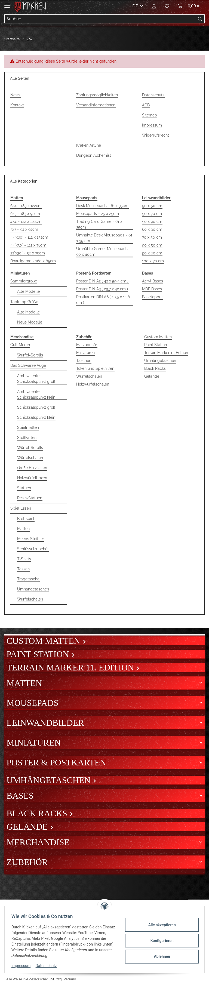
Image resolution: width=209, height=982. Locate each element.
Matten (23, 529)
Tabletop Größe (24, 302)
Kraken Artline (88, 145)
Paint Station (155, 345)
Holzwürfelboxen (32, 478)
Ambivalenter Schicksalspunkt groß (36, 379)
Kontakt (17, 105)
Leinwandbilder (45, 722)
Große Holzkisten (32, 468)
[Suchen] (100, 19)
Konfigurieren (159, 940)
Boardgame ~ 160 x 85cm (33, 261)
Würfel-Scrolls (30, 355)
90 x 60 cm (152, 253)
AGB (146, 105)
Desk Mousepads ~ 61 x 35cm (102, 206)
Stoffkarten (26, 437)
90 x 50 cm (152, 245)
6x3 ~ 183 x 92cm (25, 213)
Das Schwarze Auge (28, 365)
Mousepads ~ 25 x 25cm (97, 213)
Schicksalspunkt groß (36, 407)
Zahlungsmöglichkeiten (97, 95)
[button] (154, 6)
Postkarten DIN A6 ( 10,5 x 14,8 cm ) (103, 300)
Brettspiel (25, 518)
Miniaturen (85, 352)
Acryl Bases (152, 281)
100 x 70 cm (153, 261)
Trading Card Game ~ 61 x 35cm (99, 224)
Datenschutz (153, 95)
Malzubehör (86, 345)
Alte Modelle (28, 291)
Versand (70, 979)
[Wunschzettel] (167, 6)
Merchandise (38, 842)
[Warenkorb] (189, 6)
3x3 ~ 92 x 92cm (24, 229)
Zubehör (27, 862)
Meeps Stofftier (30, 539)
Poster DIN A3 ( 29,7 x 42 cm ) (102, 289)
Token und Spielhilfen (95, 368)
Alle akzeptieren (160, 925)
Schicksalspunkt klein (36, 417)
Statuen (24, 488)
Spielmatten (28, 427)
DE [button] (135, 6)
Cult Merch (20, 345)
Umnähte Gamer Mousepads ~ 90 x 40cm (103, 252)
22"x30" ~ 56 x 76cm (27, 253)
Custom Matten (158, 337)
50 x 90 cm (152, 221)
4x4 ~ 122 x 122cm (25, 221)
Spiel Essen (20, 508)
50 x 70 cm (152, 213)
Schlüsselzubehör (33, 549)
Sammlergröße (23, 281)
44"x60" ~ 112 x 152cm (29, 237)
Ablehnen (160, 956)
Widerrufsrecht (155, 135)
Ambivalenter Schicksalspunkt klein (36, 394)
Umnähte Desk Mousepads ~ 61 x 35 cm (104, 238)
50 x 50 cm (152, 206)
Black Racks (155, 368)
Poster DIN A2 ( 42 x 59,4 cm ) (102, 281)
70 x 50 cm (152, 237)
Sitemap (149, 115)
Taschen (83, 360)
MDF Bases (152, 289)
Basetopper (152, 297)
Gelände (151, 376)
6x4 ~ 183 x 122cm (26, 206)
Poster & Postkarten (56, 762)
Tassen (23, 569)
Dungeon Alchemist (93, 155)
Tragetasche (28, 579)
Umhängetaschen (33, 589)
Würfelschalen (30, 457)
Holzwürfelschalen (92, 384)
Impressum (152, 125)
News (15, 95)
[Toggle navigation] (7, 3)
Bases (20, 795)
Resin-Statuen (29, 498)
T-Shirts (24, 559)
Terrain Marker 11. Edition (166, 352)
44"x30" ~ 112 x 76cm (28, 245)
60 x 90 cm (152, 229)
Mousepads (33, 702)
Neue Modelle (29, 322)
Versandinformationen (95, 105)
